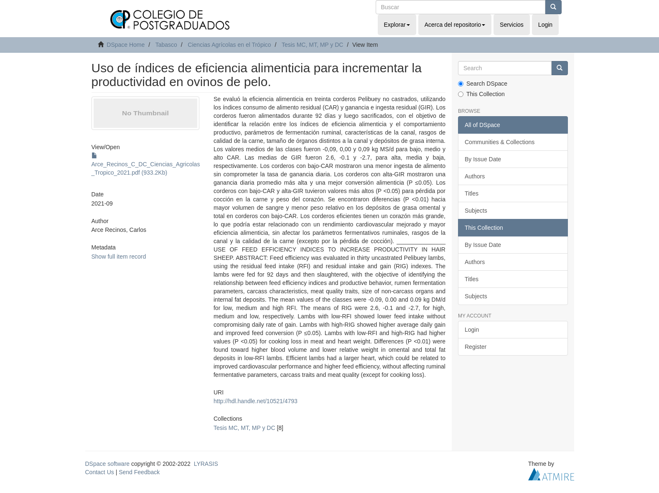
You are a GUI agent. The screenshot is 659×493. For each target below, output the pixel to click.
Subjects (476, 210)
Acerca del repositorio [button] (455, 24)
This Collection (481, 94)
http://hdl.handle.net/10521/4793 (256, 401)
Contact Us (99, 472)
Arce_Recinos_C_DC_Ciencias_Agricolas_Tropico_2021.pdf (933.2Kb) (146, 164)
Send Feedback (139, 472)
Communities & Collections (499, 142)
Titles (471, 193)
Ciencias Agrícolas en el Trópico (229, 44)
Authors (475, 176)
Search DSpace (482, 83)
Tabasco (166, 44)
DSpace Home (126, 44)
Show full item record (119, 256)
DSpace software (107, 463)
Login (472, 329)
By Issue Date (483, 159)
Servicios (512, 24)
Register (475, 346)
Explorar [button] (397, 24)
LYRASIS (206, 463)
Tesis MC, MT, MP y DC (312, 44)
